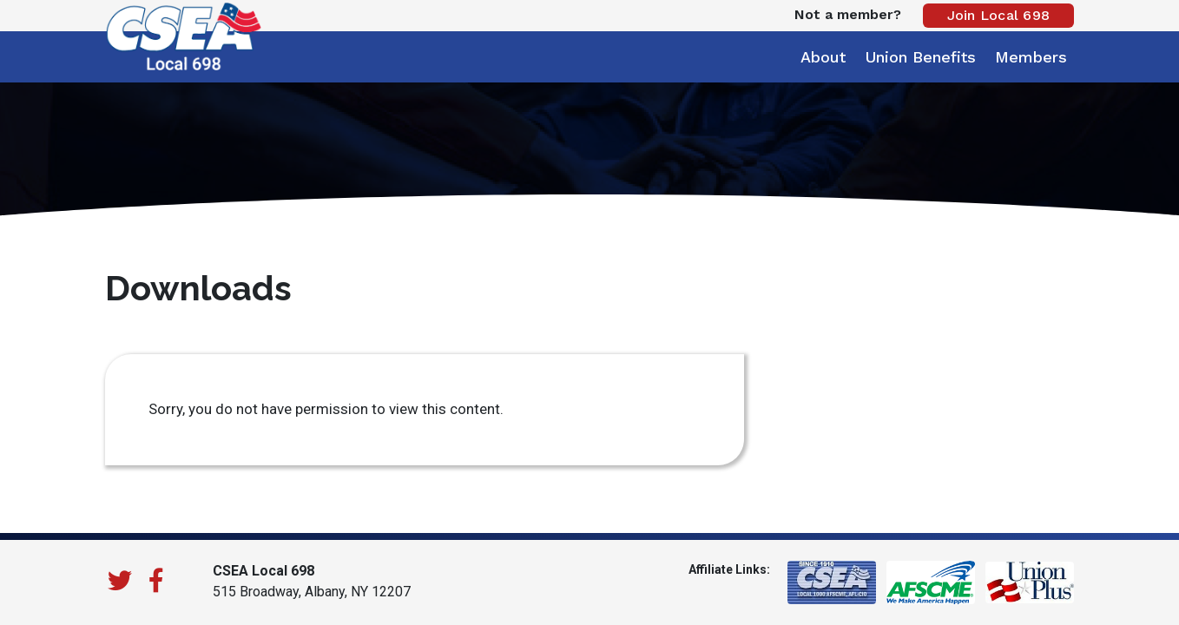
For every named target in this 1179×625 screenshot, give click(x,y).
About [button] (823, 57)
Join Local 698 (999, 15)
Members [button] (1031, 57)
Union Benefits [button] (920, 57)
